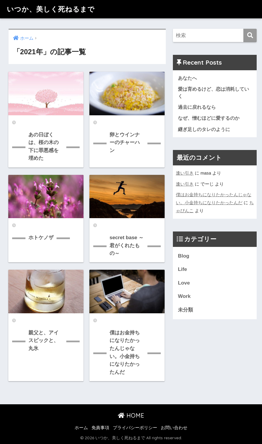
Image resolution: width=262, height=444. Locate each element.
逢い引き (185, 173)
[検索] (250, 35)
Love (184, 283)
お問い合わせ (174, 427)
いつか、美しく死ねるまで (51, 9)
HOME (131, 415)
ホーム (81, 427)
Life (182, 269)
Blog (183, 256)
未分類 (185, 310)
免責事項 (100, 427)
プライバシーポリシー (135, 427)
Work (184, 296)
